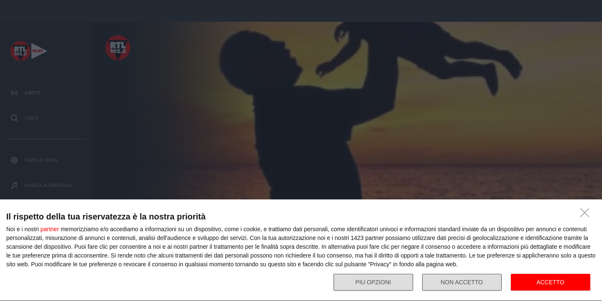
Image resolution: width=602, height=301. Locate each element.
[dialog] (301, 250)
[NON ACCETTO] (587, 215)
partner (50, 229)
